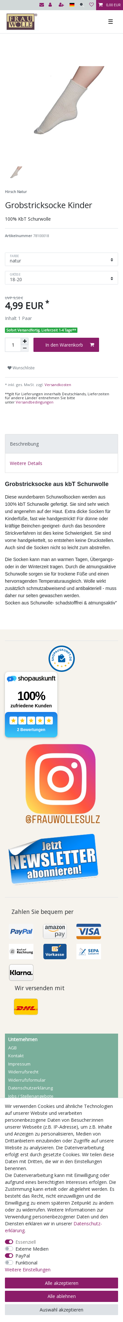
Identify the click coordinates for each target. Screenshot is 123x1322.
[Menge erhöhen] (25, 341)
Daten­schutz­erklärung (30, 1088)
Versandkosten (57, 384)
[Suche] (82, 5)
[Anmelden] (50, 5)
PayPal (22, 1256)
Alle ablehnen (62, 1296)
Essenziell (25, 1242)
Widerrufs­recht (23, 1072)
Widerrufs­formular (27, 1080)
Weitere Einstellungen (28, 1269)
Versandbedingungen (34, 402)
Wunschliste (21, 368)
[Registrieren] (62, 5)
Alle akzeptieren (61, 1283)
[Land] (72, 5)
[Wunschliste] (91, 5)
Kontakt (16, 1056)
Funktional (26, 1263)
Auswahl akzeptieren (61, 1310)
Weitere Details (26, 463)
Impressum (19, 1064)
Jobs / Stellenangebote (30, 1096)
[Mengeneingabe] (13, 345)
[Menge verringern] (25, 348)
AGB (12, 1048)
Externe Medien (32, 1249)
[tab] (61, 443)
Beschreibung (24, 444)
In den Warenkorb (69, 345)
